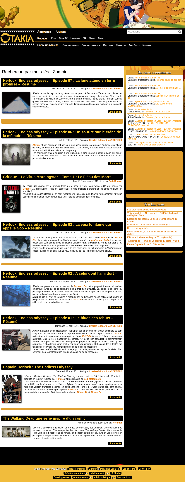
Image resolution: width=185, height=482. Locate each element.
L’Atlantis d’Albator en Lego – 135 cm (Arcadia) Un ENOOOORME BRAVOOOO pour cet (154, 123)
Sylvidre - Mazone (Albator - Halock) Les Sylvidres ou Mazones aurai (150, 103)
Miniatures (108, 45)
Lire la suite (115, 112)
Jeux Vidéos (134, 45)
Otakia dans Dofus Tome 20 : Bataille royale (148, 224)
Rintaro (60, 379)
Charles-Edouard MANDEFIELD (105, 88)
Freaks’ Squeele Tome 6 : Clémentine (145, 244)
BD (84, 38)
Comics (101, 38)
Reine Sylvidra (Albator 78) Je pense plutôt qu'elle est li (154, 79)
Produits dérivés (47, 45)
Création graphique (74, 473)
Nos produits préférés (137, 228)
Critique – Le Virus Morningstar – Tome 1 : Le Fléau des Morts (57, 177)
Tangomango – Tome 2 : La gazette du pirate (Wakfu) (153, 241)
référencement (81, 477)
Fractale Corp (124, 477)
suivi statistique (102, 477)
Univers (61, 31)
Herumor (117, 422)
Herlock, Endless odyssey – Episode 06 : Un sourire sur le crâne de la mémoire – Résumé (62, 134)
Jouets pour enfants (90, 45)
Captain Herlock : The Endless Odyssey (38, 367)
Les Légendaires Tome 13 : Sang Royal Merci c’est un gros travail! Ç (150, 143)
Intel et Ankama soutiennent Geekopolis (146, 209)
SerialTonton (115, 181)
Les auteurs (129, 469)
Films (53, 38)
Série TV (63, 38)
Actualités (44, 31)
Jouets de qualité (70, 45)
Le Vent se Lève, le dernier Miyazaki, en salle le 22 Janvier (152, 232)
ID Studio (116, 473)
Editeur (93, 469)
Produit (42, 38)
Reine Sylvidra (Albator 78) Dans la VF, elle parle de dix (153, 95)
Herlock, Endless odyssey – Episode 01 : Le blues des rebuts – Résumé (58, 320)
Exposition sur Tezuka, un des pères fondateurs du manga (152, 220)
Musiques (147, 45)
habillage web (97, 473)
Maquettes (121, 45)
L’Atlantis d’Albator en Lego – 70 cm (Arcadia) (149, 237)
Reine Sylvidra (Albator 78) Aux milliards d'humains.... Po (154, 87)
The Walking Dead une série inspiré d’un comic (44, 418)
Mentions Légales (109, 469)
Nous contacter (77, 469)
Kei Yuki (87, 336)
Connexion (144, 469)
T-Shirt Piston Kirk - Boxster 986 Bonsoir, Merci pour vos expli (154, 136)
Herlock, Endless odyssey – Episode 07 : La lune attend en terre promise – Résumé (59, 82)
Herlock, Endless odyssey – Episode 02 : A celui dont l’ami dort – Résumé (60, 275)
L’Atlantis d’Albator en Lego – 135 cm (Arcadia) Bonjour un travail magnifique (154, 130)
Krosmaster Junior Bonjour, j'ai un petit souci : (150, 110)
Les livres (75, 38)
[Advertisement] (92, 57)
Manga (92, 38)
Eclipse (27, 189)
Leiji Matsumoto (92, 379)
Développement (62, 477)
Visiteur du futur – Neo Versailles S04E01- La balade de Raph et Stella (153, 214)
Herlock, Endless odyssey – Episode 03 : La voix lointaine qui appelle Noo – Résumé (57, 226)
